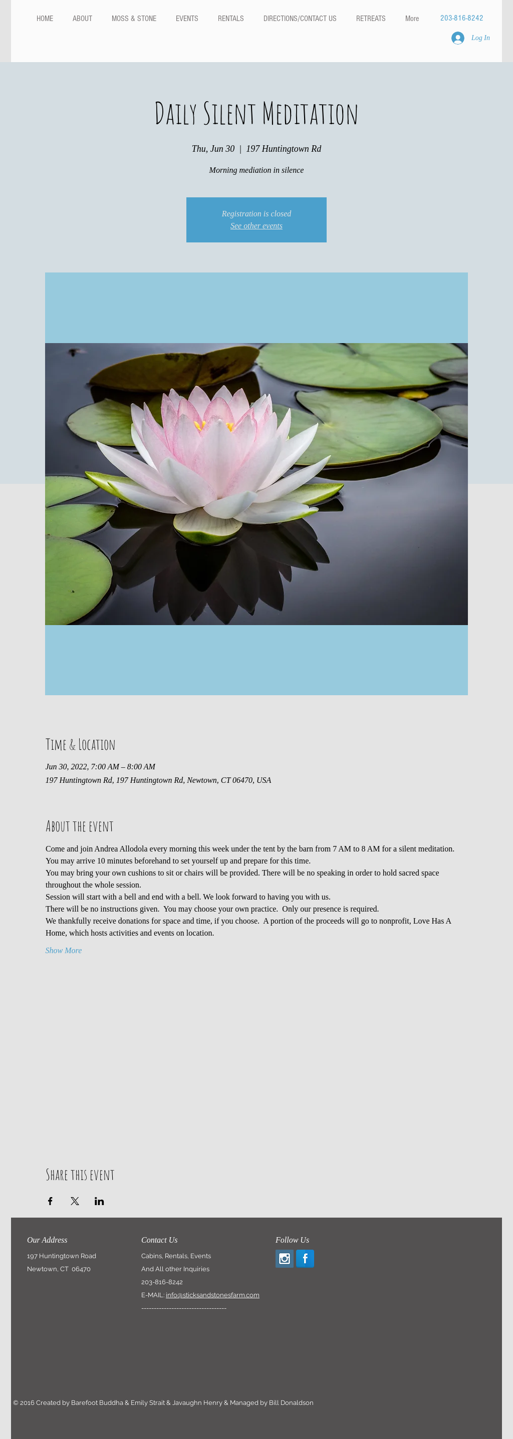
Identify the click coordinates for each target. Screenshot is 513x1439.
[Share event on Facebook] (50, 1201)
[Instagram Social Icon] (285, 1259)
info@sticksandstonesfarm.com (213, 1295)
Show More (64, 950)
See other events (256, 225)
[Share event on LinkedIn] (99, 1201)
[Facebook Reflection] (305, 1259)
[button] (230, 18)
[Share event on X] (75, 1201)
